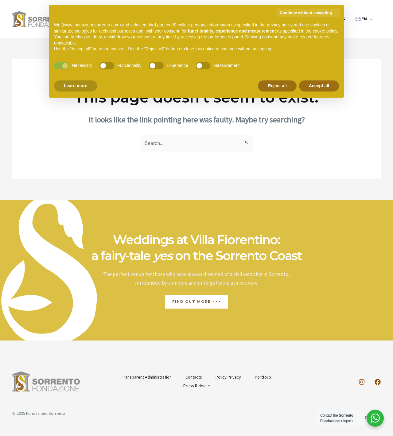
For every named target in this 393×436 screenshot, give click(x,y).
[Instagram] (362, 382)
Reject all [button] (277, 85)
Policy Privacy (229, 377)
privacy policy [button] (280, 24)
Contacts (193, 377)
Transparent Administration (145, 377)
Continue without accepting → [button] (308, 12)
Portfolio (264, 377)
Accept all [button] (319, 85)
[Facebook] (378, 382)
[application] (371, 19)
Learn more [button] (75, 85)
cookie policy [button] (325, 31)
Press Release (196, 385)
